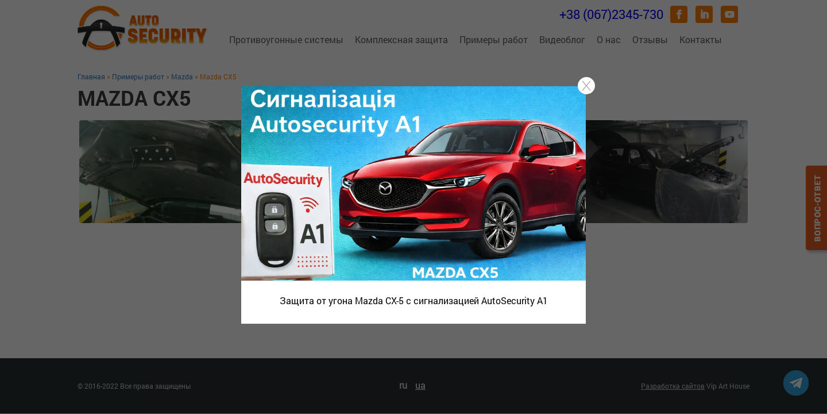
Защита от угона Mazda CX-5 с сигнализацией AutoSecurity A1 (414, 300)
